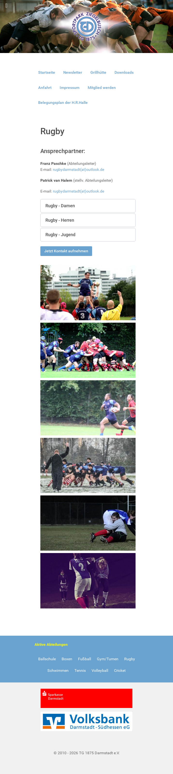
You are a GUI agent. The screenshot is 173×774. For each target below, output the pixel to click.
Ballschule (47, 659)
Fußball (84, 659)
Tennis (80, 670)
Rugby (129, 659)
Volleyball (100, 670)
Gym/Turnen (107, 659)
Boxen (67, 659)
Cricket (120, 670)
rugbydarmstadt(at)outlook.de (78, 169)
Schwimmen (58, 670)
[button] (88, 206)
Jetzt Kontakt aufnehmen (66, 251)
